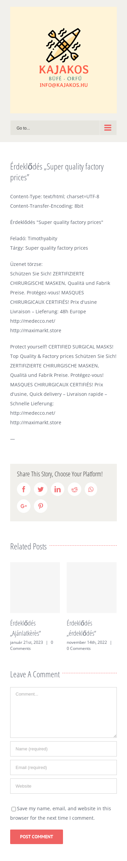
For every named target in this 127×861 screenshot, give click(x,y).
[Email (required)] (63, 767)
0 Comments (79, 648)
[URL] (63, 786)
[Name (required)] (63, 748)
